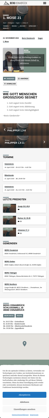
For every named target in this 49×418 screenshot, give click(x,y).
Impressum (34, 415)
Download (10, 84)
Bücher (23, 26)
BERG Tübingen (11, 273)
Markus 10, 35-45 (24, 218)
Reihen (15, 26)
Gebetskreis (9, 164)
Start (4, 23)
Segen (18, 23)
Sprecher (33, 26)
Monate (6, 28)
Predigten (11, 23)
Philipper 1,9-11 (14, 143)
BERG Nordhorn (11, 284)
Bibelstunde (9, 175)
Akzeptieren (24, 394)
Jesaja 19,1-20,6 (24, 206)
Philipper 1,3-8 (16, 130)
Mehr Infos (9, 315)
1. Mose (6, 41)
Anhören (23, 79)
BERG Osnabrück (11, 250)
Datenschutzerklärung (20, 415)
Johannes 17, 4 (23, 230)
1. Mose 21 (25, 23)
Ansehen (9, 79)
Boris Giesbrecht (28, 38)
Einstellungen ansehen (24, 409)
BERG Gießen (10, 261)
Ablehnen (24, 402)
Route (19, 315)
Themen (6, 26)
